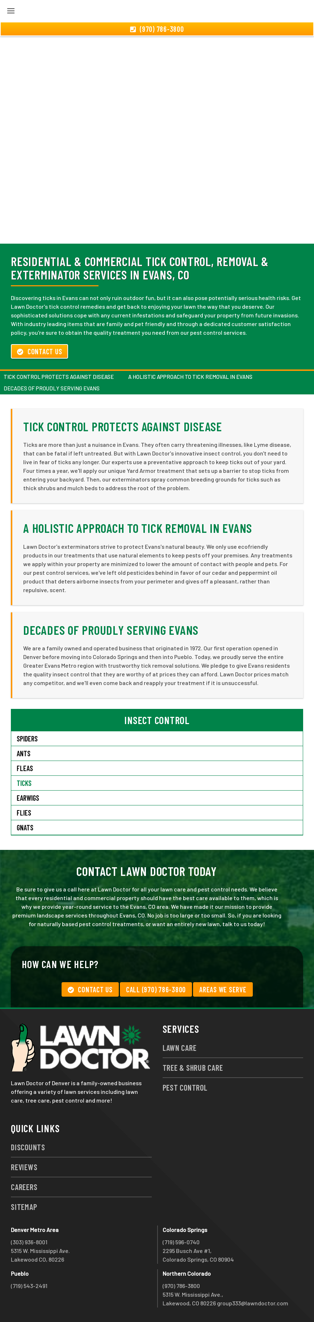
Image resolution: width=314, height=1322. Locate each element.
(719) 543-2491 (29, 1285)
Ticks (24, 783)
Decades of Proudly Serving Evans (52, 388)
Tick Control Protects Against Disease (59, 376)
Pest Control (185, 1087)
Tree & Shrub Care (193, 1067)
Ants (23, 753)
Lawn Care (180, 1047)
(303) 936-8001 (29, 1241)
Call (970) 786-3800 (156, 989)
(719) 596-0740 (181, 1241)
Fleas (25, 768)
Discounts (28, 1147)
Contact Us (39, 351)
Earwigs (28, 797)
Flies (24, 812)
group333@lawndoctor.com (252, 1303)
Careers (24, 1186)
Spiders (27, 738)
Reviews (24, 1167)
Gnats (25, 827)
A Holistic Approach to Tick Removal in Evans (190, 376)
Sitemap (24, 1206)
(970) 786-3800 (181, 1285)
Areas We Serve (223, 989)
